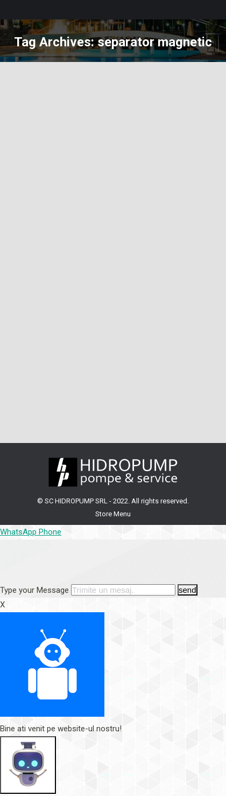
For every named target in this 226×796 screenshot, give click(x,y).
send (187, 589)
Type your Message (34, 590)
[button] (113, 568)
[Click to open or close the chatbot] (28, 765)
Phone (50, 532)
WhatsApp (19, 532)
